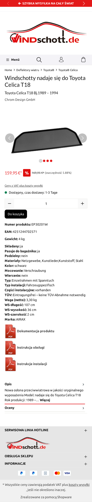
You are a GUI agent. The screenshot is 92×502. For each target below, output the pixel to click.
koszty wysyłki (79, 485)
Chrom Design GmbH (20, 100)
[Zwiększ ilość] (82, 203)
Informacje (15, 463)
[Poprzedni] (9, 138)
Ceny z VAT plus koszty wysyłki (24, 185)
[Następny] (82, 138)
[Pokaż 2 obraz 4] (44, 161)
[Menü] (12, 59)
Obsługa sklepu (19, 456)
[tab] (45, 392)
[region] (46, 138)
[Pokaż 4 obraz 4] (51, 161)
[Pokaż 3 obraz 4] (48, 161)
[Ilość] (46, 203)
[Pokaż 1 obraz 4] (41, 161)
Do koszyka (16, 214)
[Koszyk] (83, 60)
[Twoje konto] (61, 60)
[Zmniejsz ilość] (9, 203)
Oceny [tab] (45, 407)
